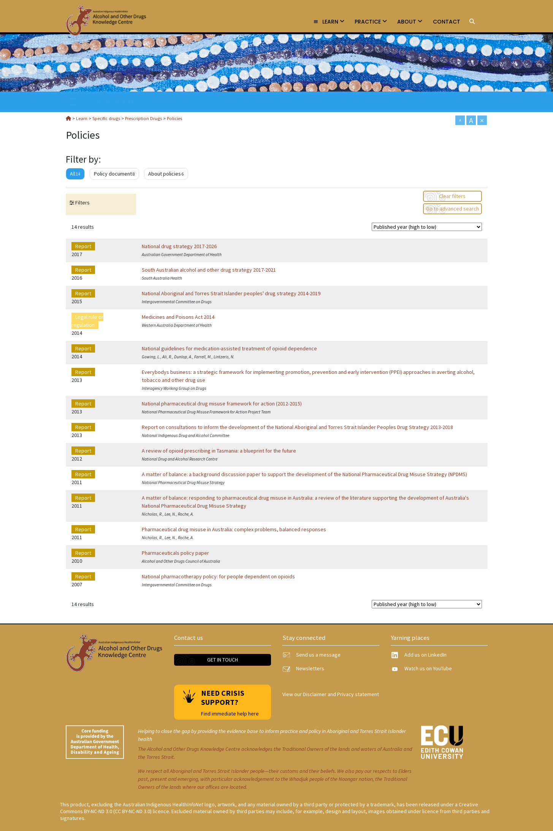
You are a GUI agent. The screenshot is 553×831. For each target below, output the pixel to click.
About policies (166, 173)
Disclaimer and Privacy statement (341, 694)
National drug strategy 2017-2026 (179, 246)
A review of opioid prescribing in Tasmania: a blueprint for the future (219, 450)
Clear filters (452, 196)
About (409, 21)
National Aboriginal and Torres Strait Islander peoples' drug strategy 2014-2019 (231, 293)
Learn (328, 21)
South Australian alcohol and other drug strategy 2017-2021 (209, 269)
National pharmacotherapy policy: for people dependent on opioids (218, 576)
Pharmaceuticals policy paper (175, 552)
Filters (82, 202)
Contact (446, 21)
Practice (371, 21)
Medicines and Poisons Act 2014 (178, 316)
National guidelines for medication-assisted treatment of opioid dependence (229, 348)
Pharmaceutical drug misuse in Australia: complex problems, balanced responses (234, 529)
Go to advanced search (452, 208)
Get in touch (222, 659)
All (75, 173)
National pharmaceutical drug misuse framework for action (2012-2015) (222, 403)
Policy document (114, 173)
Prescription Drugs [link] (110, 102)
